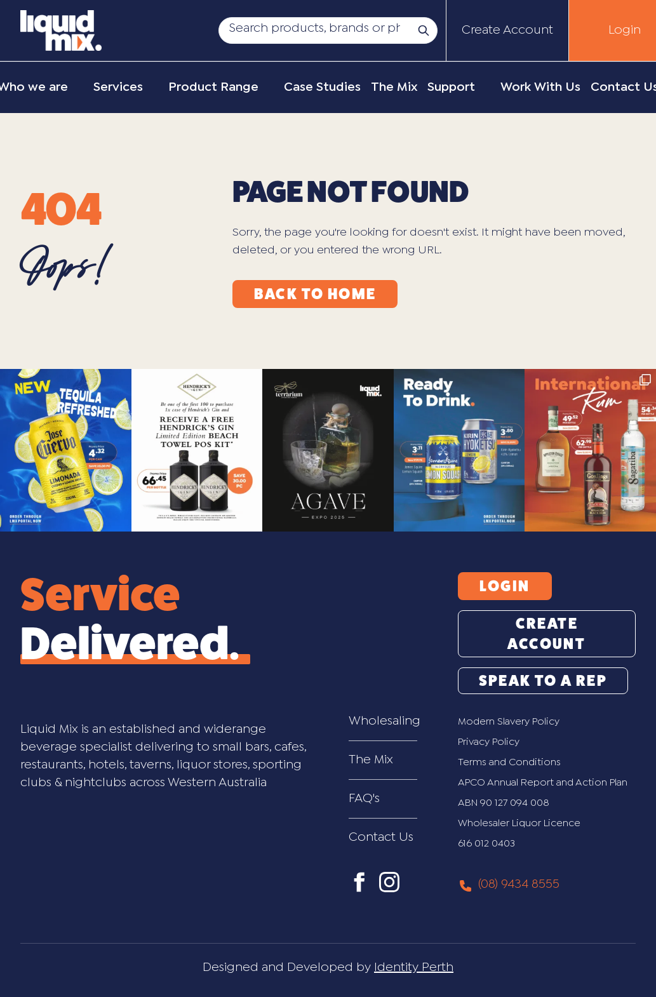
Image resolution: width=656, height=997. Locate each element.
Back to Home (315, 294)
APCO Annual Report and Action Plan (542, 783)
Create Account (507, 30)
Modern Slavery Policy (508, 722)
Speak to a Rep (543, 681)
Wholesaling (383, 721)
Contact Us (381, 837)
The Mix (371, 759)
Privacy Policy (488, 742)
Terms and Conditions (509, 762)
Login (624, 30)
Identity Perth (413, 967)
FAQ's (364, 798)
